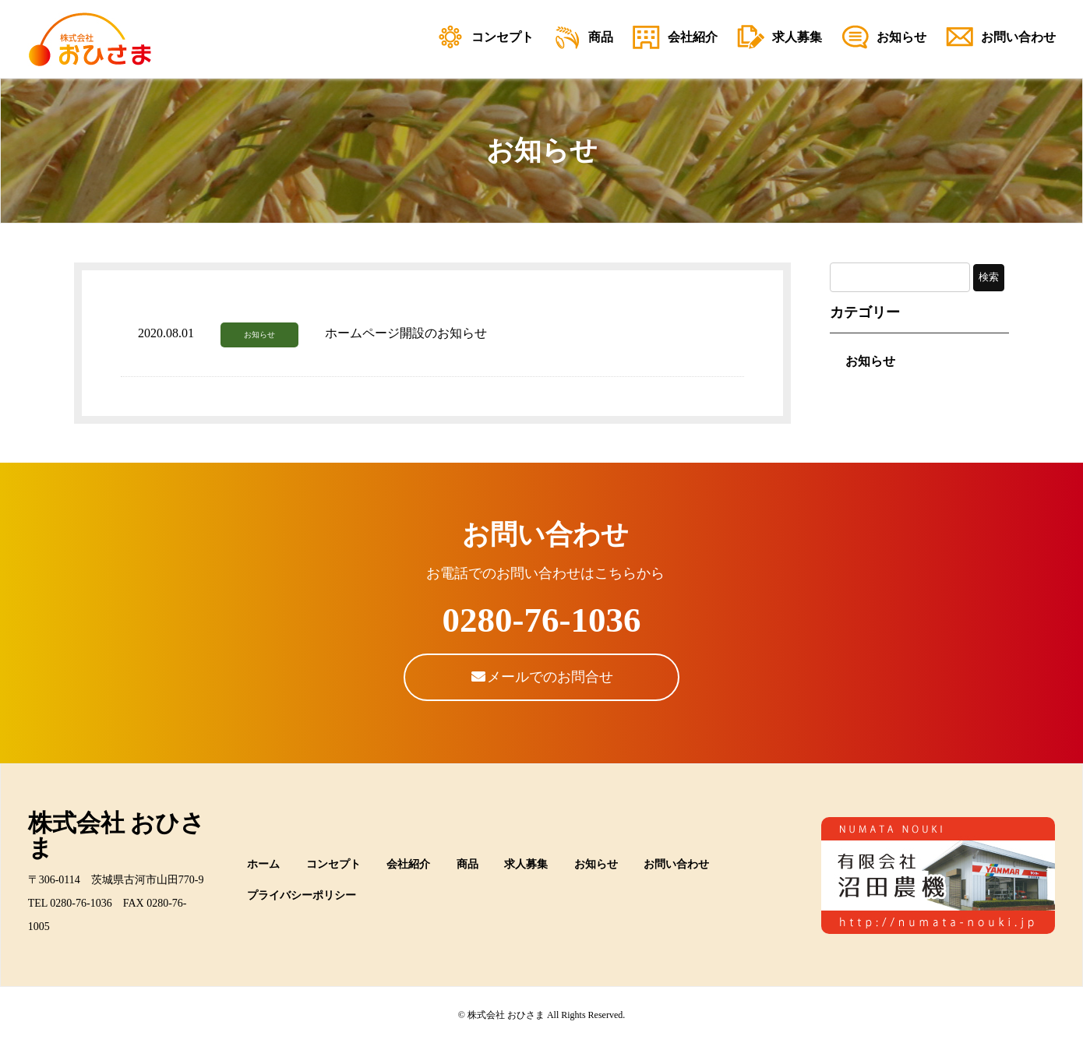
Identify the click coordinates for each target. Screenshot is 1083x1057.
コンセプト (333, 864)
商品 (467, 864)
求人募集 (526, 864)
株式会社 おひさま (117, 835)
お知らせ (259, 334)
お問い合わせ (676, 864)
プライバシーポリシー (301, 895)
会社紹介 (408, 864)
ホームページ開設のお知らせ (406, 333)
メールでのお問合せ (542, 677)
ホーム (263, 864)
